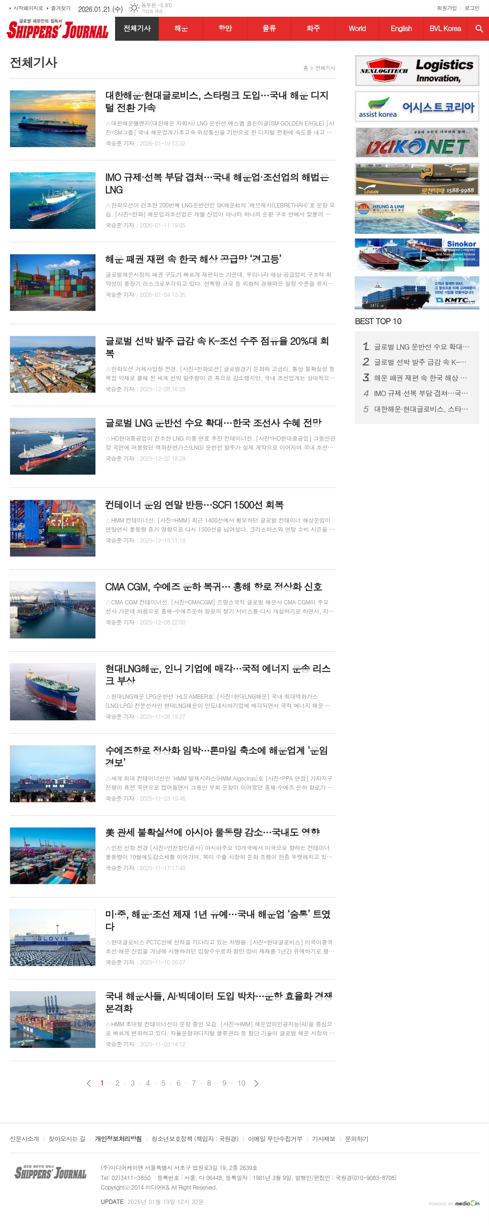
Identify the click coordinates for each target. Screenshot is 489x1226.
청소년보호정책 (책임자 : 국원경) (194, 1139)
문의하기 (357, 1139)
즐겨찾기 (60, 7)
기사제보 (324, 1139)
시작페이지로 (28, 7)
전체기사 (136, 28)
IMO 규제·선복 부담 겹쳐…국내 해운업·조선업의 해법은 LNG (423, 393)
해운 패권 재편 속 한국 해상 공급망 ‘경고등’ (423, 378)
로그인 (472, 7)
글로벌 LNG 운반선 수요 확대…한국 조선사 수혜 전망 (423, 347)
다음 (256, 1083)
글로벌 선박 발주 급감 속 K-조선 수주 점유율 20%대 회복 (423, 362)
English (401, 28)
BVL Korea (445, 28)
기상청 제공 (152, 11)
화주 (313, 28)
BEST (378, 321)
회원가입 (447, 7)
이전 (88, 1083)
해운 (180, 28)
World (357, 28)
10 (241, 1083)
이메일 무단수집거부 (275, 1139)
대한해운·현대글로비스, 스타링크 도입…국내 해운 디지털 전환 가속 (423, 409)
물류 (269, 28)
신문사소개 (24, 1139)
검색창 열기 (479, 29)
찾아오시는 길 (66, 1139)
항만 (225, 28)
